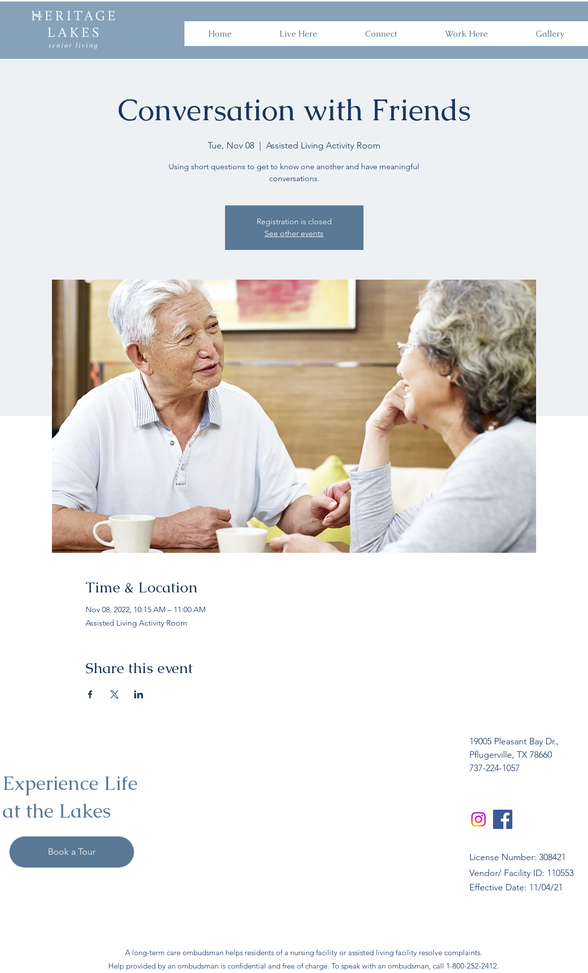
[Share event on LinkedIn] (138, 694)
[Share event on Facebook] (90, 694)
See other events (294, 233)
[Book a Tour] (71, 852)
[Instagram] (478, 819)
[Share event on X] (114, 694)
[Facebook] (502, 819)
